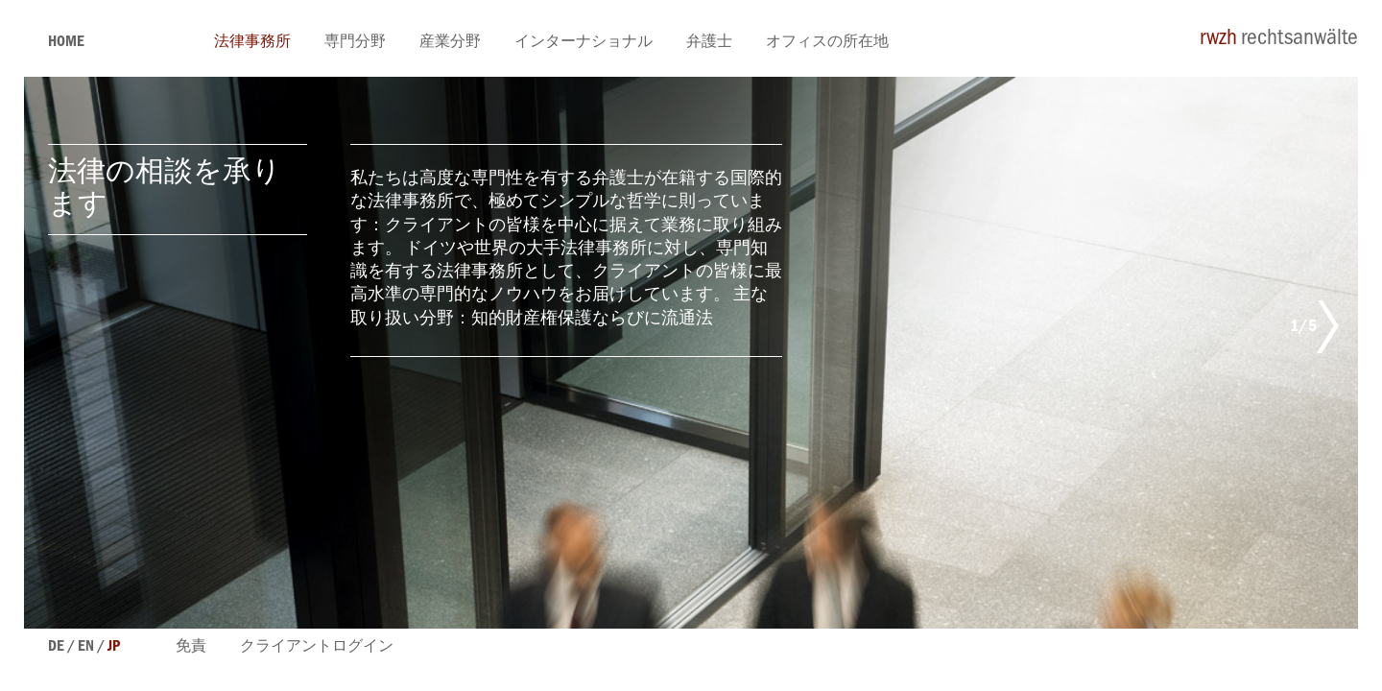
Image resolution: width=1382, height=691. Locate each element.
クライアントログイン (316, 647)
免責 (191, 647)
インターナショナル (583, 43)
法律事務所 (252, 43)
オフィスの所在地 (827, 43)
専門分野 (355, 43)
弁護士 (709, 43)
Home (66, 43)
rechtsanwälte (1279, 40)
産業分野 (450, 43)
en (86, 647)
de (56, 647)
